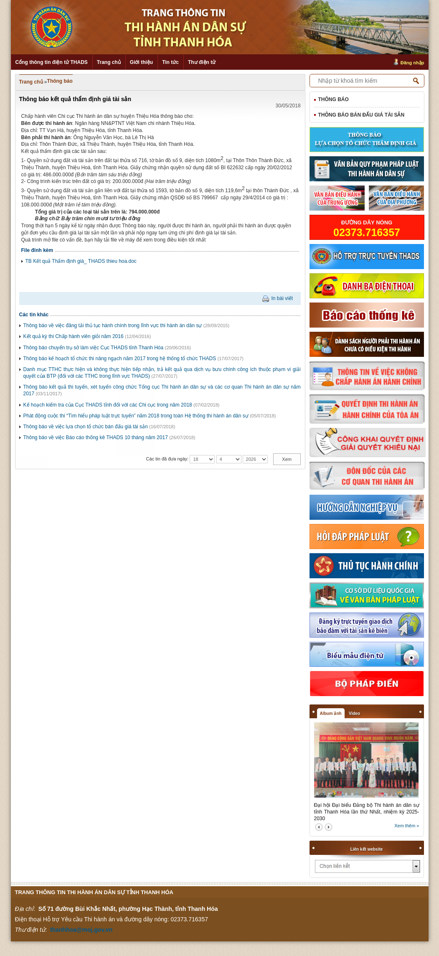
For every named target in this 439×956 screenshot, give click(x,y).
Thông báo (60, 81)
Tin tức (170, 62)
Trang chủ (109, 62)
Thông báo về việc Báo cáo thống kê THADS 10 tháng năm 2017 (95, 437)
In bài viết (282, 298)
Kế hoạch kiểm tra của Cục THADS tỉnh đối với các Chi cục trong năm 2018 (107, 405)
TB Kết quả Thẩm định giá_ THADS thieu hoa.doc (81, 261)
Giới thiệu (141, 62)
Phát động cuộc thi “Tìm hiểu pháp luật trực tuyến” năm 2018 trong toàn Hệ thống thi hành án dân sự (136, 416)
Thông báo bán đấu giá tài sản (361, 115)
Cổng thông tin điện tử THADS (51, 62)
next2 (328, 827)
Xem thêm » (406, 825)
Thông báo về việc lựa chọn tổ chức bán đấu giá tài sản (85, 427)
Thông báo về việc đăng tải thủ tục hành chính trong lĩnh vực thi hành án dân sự (112, 325)
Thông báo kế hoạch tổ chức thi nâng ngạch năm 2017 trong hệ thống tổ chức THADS (119, 358)
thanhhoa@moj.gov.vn (81, 929)
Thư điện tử (202, 62)
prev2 (319, 827)
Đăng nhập (412, 62)
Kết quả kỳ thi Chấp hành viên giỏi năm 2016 (73, 336)
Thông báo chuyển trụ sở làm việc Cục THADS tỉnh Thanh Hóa (93, 348)
